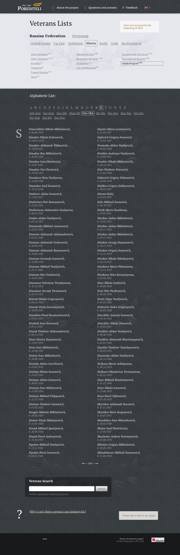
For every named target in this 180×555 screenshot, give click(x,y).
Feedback (130, 7)
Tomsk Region (39, 72)
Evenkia (35, 63)
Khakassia (82, 63)
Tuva (34, 77)
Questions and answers (100, 7)
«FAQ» (152, 515)
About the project (65, 7)
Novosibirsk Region (133, 59)
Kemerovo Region (87, 59)
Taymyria (36, 68)
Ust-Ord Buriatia (86, 68)
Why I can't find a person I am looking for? (58, 511)
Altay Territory (39, 59)
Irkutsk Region (85, 54)
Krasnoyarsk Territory (135, 54)
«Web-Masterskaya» (126, 541)
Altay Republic (39, 54)
